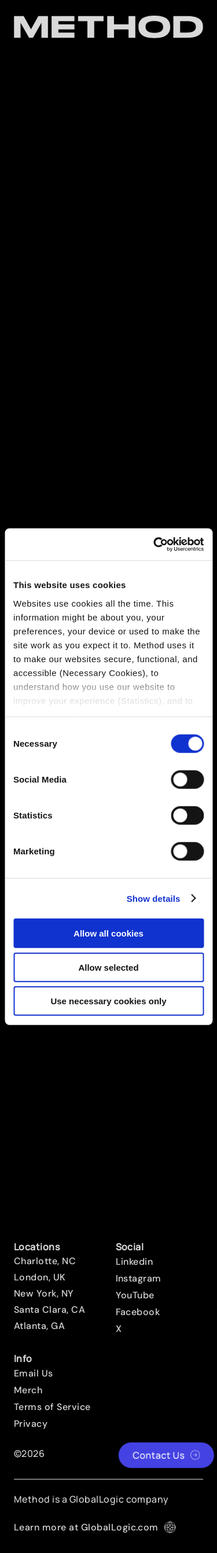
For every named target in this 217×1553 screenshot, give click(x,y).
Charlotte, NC (45, 1261)
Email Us (33, 1373)
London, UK (40, 1277)
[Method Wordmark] (108, 27)
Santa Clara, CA (49, 1310)
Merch (28, 1390)
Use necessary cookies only (108, 1001)
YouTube (135, 1295)
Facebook (138, 1312)
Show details (154, 898)
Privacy (30, 1424)
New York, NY (44, 1293)
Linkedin (134, 1261)
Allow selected (108, 967)
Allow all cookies (108, 933)
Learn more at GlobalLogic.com (95, 1527)
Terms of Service (52, 1407)
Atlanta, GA (39, 1326)
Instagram (138, 1278)
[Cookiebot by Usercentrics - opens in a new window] (154, 544)
